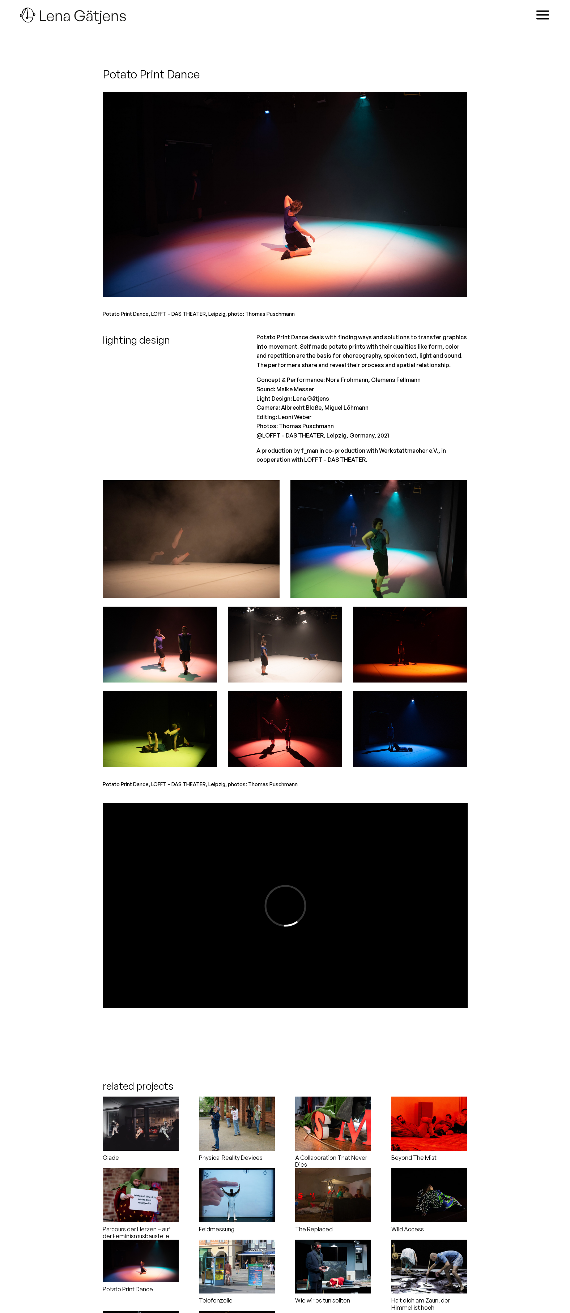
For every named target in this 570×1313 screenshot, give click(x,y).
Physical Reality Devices (231, 1157)
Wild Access (407, 1229)
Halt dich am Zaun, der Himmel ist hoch (420, 1304)
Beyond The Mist (414, 1157)
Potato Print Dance (128, 1289)
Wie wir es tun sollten (322, 1300)
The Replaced (314, 1229)
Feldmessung (216, 1229)
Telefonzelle (216, 1300)
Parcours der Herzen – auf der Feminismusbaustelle (136, 1233)
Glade (111, 1157)
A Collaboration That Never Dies (331, 1161)
